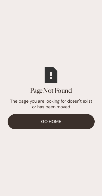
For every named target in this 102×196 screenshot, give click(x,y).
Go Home (51, 121)
